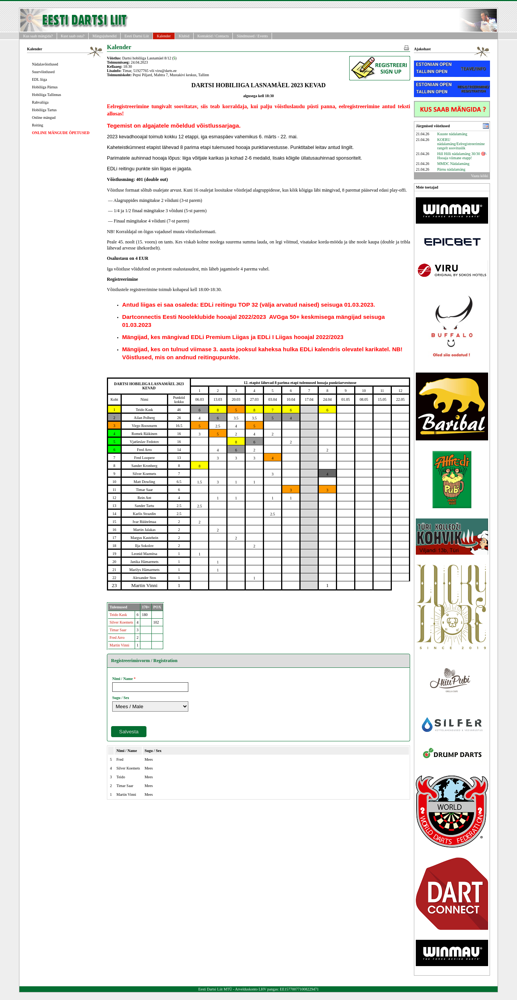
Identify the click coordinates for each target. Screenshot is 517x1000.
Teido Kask (118, 615)
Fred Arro (117, 637)
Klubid (184, 36)
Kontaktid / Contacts (213, 36)
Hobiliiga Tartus (44, 110)
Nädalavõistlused (45, 64)
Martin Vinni (119, 645)
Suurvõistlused (43, 72)
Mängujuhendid (104, 36)
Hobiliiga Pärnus (45, 87)
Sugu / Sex (120, 698)
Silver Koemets (121, 622)
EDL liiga (39, 79)
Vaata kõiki (479, 176)
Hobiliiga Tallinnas (46, 95)
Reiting (37, 125)
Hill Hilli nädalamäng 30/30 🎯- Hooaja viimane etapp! (462, 156)
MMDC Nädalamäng (453, 164)
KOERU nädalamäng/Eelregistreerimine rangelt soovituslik (461, 144)
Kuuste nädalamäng (452, 134)
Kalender (164, 36)
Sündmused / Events (252, 36)
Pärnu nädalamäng (451, 169)
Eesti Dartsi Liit (136, 36)
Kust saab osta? (72, 36)
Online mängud (44, 117)
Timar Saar (118, 630)
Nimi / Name (122, 679)
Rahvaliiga (40, 102)
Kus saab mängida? (38, 36)
